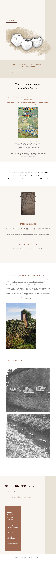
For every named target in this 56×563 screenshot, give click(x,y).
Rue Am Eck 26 (10, 525)
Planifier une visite (11, 491)
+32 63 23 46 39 (10, 514)
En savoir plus (11, 20)
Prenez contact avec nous (13, 543)
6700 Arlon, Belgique (12, 528)
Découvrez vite (16, 73)
